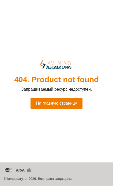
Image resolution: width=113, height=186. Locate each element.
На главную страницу (56, 103)
